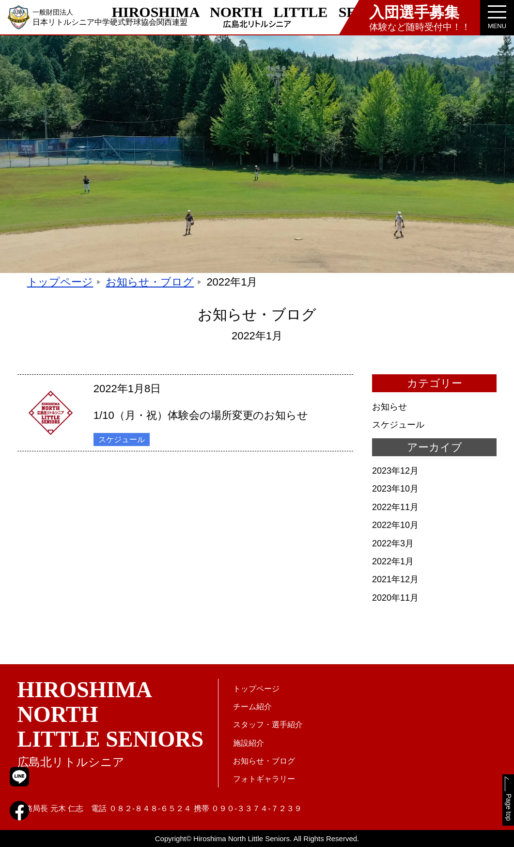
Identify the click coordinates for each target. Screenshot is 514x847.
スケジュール (121, 444)
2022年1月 (393, 566)
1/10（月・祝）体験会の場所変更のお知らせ (201, 420)
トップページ (60, 287)
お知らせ (389, 411)
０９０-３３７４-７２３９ (256, 808)
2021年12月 (395, 584)
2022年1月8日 (127, 393)
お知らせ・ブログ (150, 287)
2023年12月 (395, 475)
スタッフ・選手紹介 (268, 725)
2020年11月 (395, 602)
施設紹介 (248, 743)
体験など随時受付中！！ (419, 18)
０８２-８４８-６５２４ (150, 808)
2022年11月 (395, 512)
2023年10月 (395, 493)
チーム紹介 (252, 707)
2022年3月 (393, 548)
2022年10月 (395, 530)
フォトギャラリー (264, 779)
